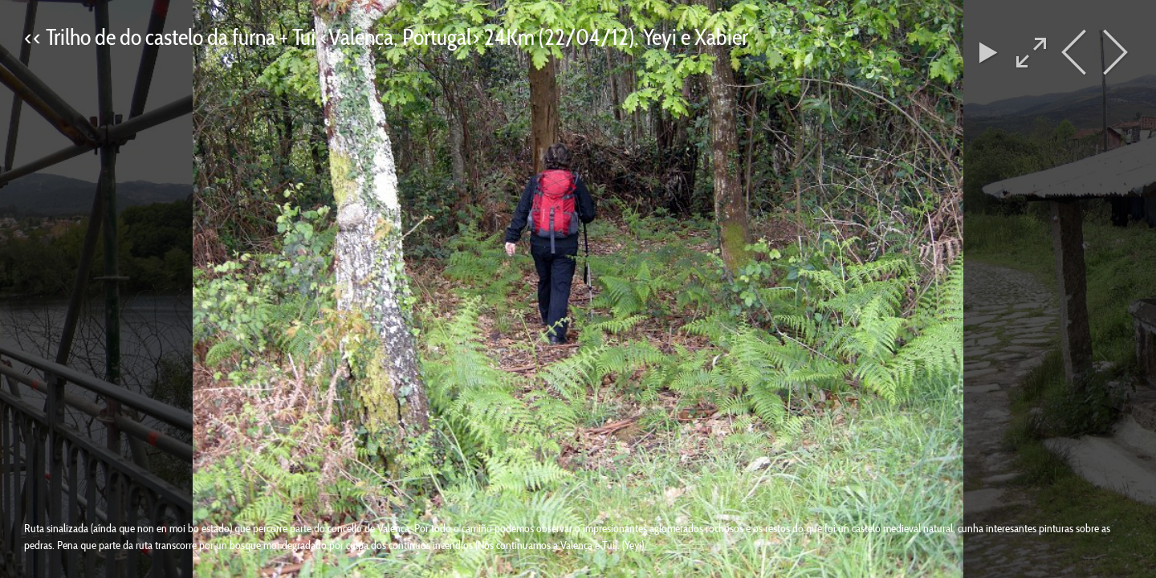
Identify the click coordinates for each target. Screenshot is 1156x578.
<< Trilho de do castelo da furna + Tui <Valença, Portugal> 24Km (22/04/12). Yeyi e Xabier (386, 37)
